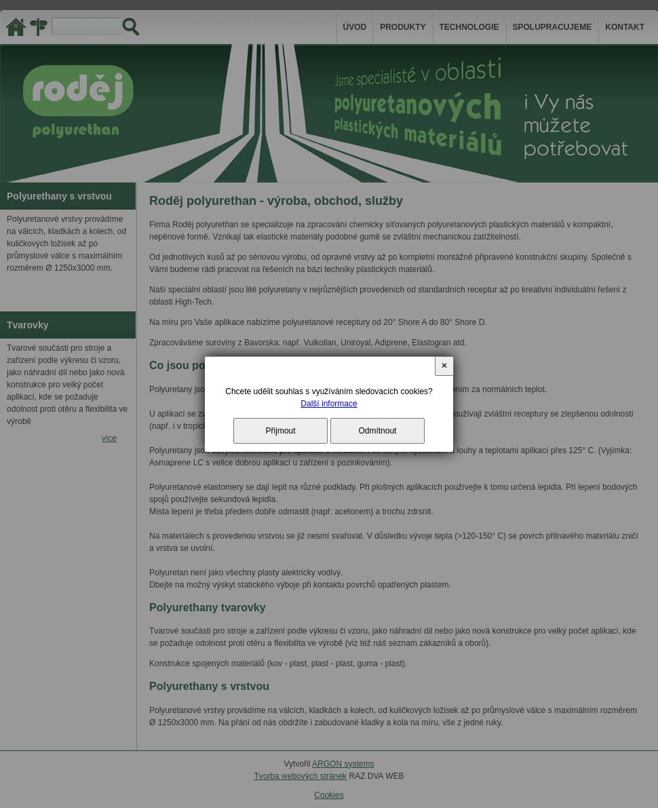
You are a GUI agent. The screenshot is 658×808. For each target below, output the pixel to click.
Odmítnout (377, 431)
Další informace (329, 403)
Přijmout (281, 431)
